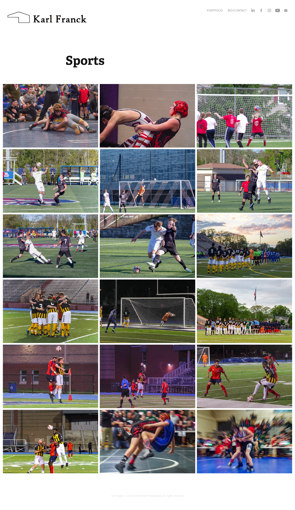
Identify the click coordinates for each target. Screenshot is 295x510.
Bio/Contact (237, 10)
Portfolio (215, 10)
